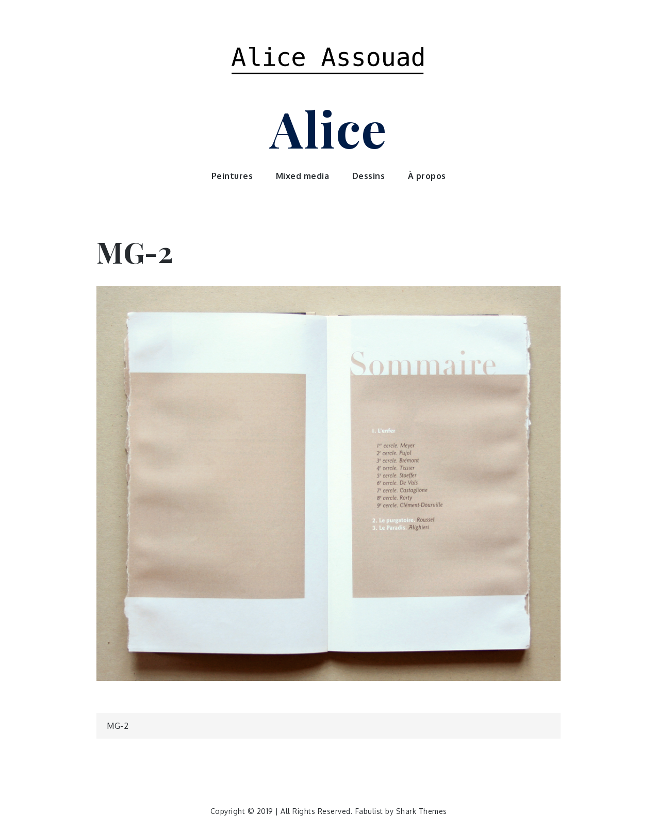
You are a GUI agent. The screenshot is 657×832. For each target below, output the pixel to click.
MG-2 (117, 726)
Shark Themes (421, 811)
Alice (328, 128)
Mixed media (303, 176)
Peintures (232, 176)
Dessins (368, 176)
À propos (427, 176)
